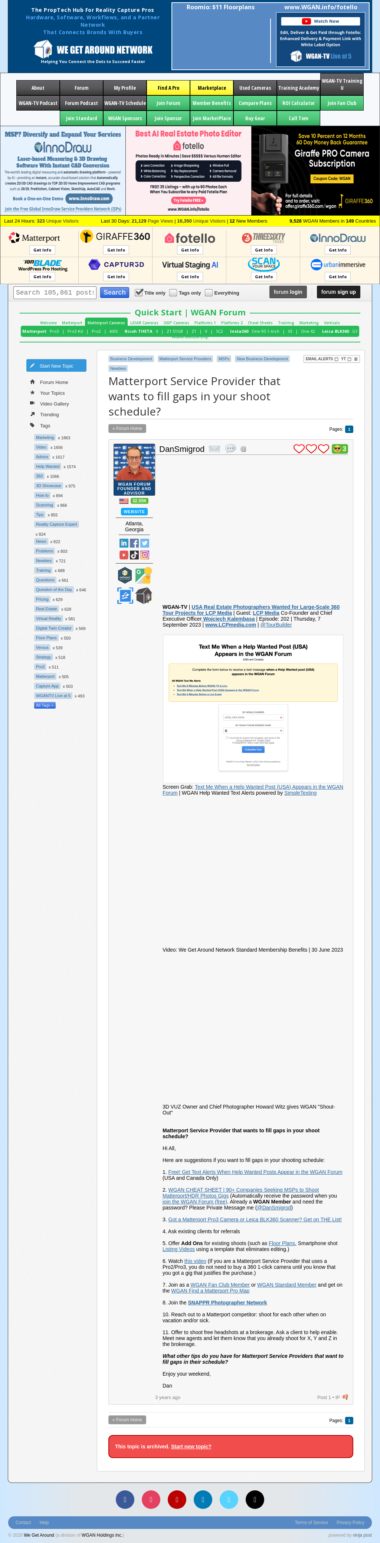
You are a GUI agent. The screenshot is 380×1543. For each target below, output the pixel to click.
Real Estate (46, 609)
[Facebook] (125, 1499)
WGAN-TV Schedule (125, 102)
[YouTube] (177, 1499)
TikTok (134, 555)
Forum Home (49, 381)
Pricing (42, 599)
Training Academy (298, 87)
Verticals (332, 322)
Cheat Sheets (260, 322)
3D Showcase (48, 485)
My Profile (125, 87)
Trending (44, 414)
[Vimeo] (229, 1499)
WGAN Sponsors (125, 118)
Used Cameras (255, 87)
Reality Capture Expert (56, 524)
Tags (40, 425)
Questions (45, 580)
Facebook (134, 543)
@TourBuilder (276, 625)
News (41, 541)
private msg (214, 449)
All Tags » (45, 705)
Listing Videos (179, 1249)
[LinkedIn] (203, 1499)
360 (39, 476)
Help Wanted (47, 466)
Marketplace (212, 87)
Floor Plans (46, 638)
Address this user (243, 449)
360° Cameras (176, 322)
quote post (230, 448)
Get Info (42, 250)
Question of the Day (54, 589)
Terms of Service (311, 1522)
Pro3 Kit (75, 331)
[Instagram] (151, 1499)
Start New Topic (51, 365)
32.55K (139, 500)
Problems (44, 551)
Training (286, 322)
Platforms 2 (232, 322)
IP (337, 1397)
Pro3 (54, 331)
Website (134, 511)
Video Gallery (49, 403)
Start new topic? (191, 1447)
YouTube (123, 555)
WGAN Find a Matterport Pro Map (210, 1291)
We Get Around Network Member (143, 595)
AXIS (113, 331)
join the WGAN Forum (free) (195, 1202)
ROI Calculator (298, 102)
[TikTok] (255, 1499)
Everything (222, 292)
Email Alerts (322, 359)
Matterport (72, 322)
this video (195, 1261)
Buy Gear (255, 118)
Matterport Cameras (106, 322)
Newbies (44, 560)
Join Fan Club (342, 102)
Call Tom (298, 118)
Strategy (43, 657)
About (38, 87)
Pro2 (96, 331)
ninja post (362, 1535)
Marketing (309, 322)
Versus (42, 647)
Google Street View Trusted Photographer (143, 575)
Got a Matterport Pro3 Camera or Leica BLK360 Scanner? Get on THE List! (255, 1219)
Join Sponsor (168, 118)
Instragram (144, 555)
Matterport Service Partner (125, 575)
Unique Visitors (58, 221)
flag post (345, 1397)
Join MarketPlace (212, 118)
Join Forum (168, 102)
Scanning (44, 505)
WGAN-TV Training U (342, 84)
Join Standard (81, 118)
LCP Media (266, 613)
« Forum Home (127, 428)
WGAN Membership (190, 336)
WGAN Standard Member (287, 1285)
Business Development (131, 359)
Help (44, 1522)
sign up (338, 292)
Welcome (48, 322)
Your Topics (47, 392)
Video (41, 447)
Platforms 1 (205, 322)
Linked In (123, 543)
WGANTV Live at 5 (53, 695)
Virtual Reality (48, 618)
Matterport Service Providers (185, 359)
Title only (151, 292)
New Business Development (262, 359)
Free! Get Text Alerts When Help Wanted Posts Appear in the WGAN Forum (255, 1172)
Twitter (144, 543)
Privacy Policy (350, 1522)
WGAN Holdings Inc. (102, 1535)
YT (346, 359)
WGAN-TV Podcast (38, 102)
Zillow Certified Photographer (125, 595)
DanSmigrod (181, 449)
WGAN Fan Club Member (220, 1285)
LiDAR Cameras (144, 322)
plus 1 (299, 449)
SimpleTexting (300, 793)
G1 (355, 331)
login (288, 292)
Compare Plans (255, 102)
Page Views (152, 221)
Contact (23, 1522)
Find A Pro (168, 87)
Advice (42, 456)
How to (42, 495)
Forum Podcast (81, 102)
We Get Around (39, 1535)
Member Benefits (212, 102)
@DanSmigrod (274, 1208)
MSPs (224, 359)
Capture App (47, 686)
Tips (39, 514)
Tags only (185, 292)
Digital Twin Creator (54, 628)
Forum (82, 87)
